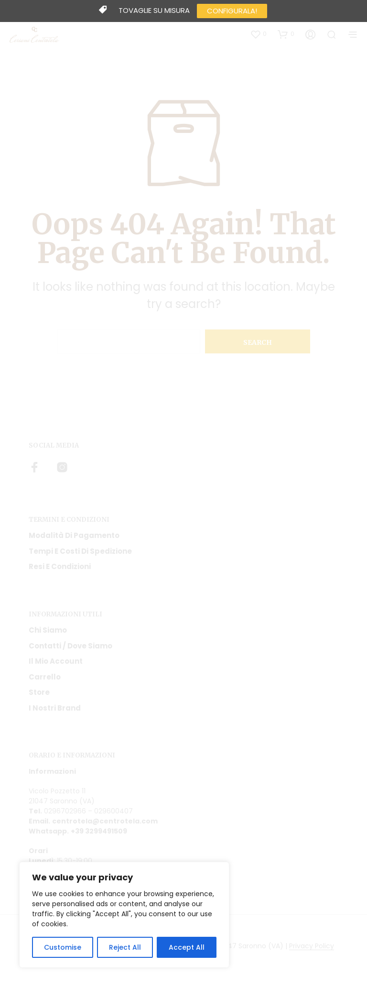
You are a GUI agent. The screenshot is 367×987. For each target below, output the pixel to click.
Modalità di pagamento (74, 535)
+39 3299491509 (99, 831)
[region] (124, 915)
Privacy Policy (311, 946)
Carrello (45, 677)
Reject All (125, 947)
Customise (62, 947)
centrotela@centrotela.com (105, 821)
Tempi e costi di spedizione (80, 551)
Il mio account (56, 661)
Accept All (187, 947)
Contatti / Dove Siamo (70, 646)
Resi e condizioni (60, 566)
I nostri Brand (55, 708)
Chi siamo (48, 630)
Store (39, 692)
